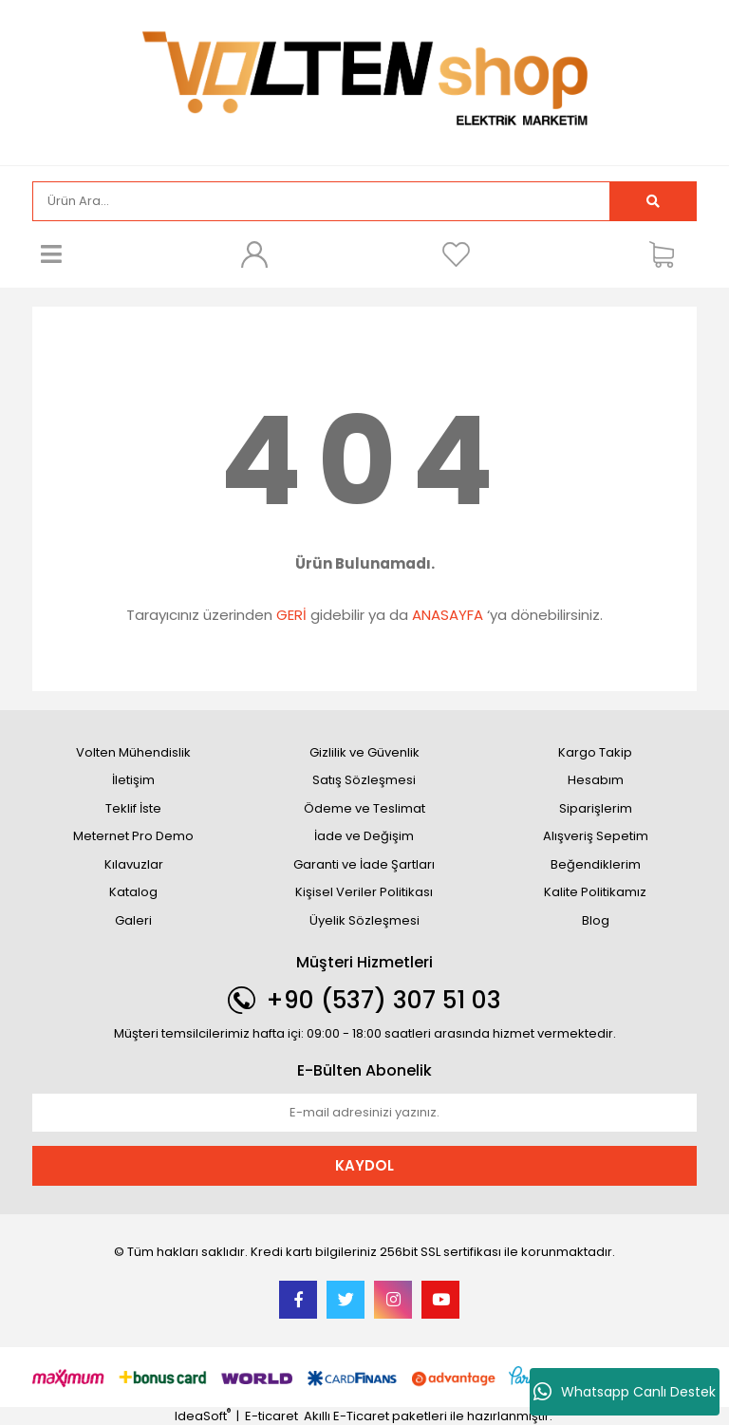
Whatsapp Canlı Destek (624, 1391)
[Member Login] (253, 254)
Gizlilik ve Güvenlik (364, 752)
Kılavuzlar (133, 864)
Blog (595, 920)
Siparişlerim (595, 808)
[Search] (321, 201)
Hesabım (596, 780)
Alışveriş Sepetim (595, 836)
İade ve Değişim (364, 836)
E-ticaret (271, 1416)
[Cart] (668, 254)
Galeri (133, 920)
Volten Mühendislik (133, 752)
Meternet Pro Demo (133, 836)
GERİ (291, 615)
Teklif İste (133, 808)
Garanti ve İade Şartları (364, 864)
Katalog (133, 892)
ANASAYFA (447, 615)
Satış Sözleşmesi (364, 780)
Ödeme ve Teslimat (364, 808)
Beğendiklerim (596, 864)
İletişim (133, 780)
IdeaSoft (203, 1416)
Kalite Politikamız (595, 892)
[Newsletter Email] (364, 1113)
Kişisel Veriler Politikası (364, 892)
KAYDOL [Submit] (364, 1165)
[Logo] (364, 81)
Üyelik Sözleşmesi (364, 920)
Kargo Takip (595, 752)
